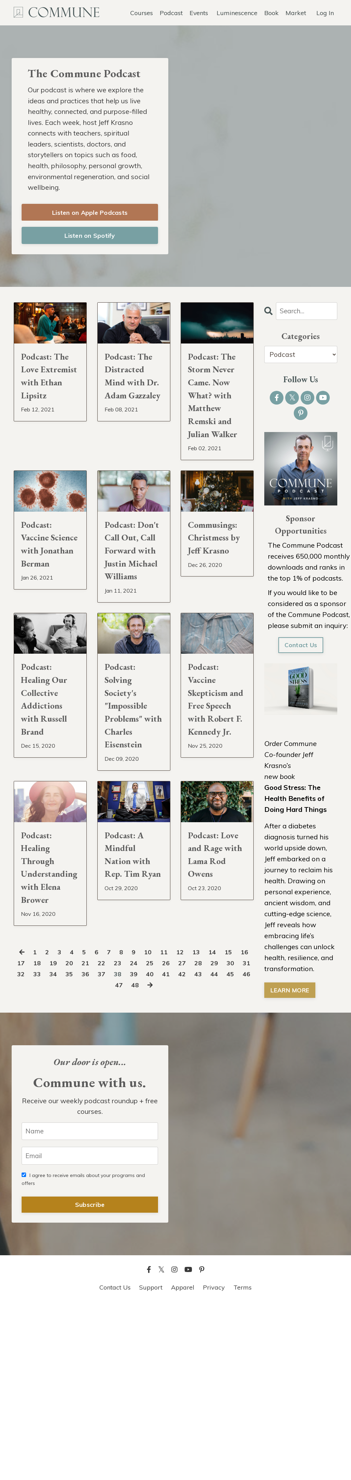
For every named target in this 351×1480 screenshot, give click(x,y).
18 (58, 1136)
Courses (141, 12)
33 (75, 1147)
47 (143, 1158)
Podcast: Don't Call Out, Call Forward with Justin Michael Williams (130, 636)
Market (296, 12)
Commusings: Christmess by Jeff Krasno (217, 612)
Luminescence (237, 12)
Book (271, 12)
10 (156, 1125)
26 (193, 1136)
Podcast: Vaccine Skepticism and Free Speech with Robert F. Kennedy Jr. (216, 829)
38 (159, 1147)
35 (109, 1147)
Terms (242, 1463)
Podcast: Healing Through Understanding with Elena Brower (50, 1030)
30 (25, 1147)
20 (92, 1136)
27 (209, 1136)
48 (160, 1158)
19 (75, 1136)
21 (109, 1136)
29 (243, 1136)
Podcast (171, 12)
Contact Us (300, 648)
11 (173, 1125)
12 (190, 1125)
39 (176, 1147)
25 (176, 1136)
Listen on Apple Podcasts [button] (90, 215)
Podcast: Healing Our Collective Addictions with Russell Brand (50, 821)
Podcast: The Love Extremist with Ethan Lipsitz (46, 394)
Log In (325, 12)
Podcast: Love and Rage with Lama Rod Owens (212, 1022)
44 (93, 1158)
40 (193, 1147)
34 (92, 1147)
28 (226, 1136)
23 (142, 1136)
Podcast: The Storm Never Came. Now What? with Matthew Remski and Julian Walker (215, 427)
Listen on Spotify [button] (89, 238)
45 (110, 1158)
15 (240, 1125)
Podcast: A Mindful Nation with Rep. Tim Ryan (133, 1022)
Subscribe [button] (90, 1380)
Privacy (214, 1463)
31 (41, 1147)
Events (198, 12)
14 (223, 1125)
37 (142, 1147)
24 (159, 1136)
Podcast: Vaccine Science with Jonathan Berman (50, 620)
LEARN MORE (290, 994)
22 (125, 1136)
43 (243, 1147)
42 (226, 1147)
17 (41, 1136)
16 (25, 1136)
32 (58, 1147)
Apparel (182, 1463)
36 (125, 1147)
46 (126, 1158)
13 (207, 1125)
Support (150, 1463)
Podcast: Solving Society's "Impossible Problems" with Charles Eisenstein (131, 837)
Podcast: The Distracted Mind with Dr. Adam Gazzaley (130, 402)
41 (209, 1147)
